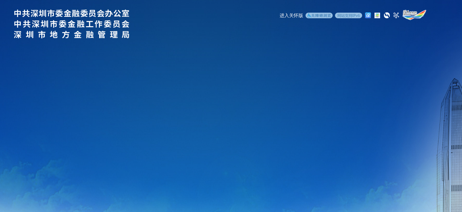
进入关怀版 (291, 15)
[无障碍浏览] (319, 16)
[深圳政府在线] (414, 15)
